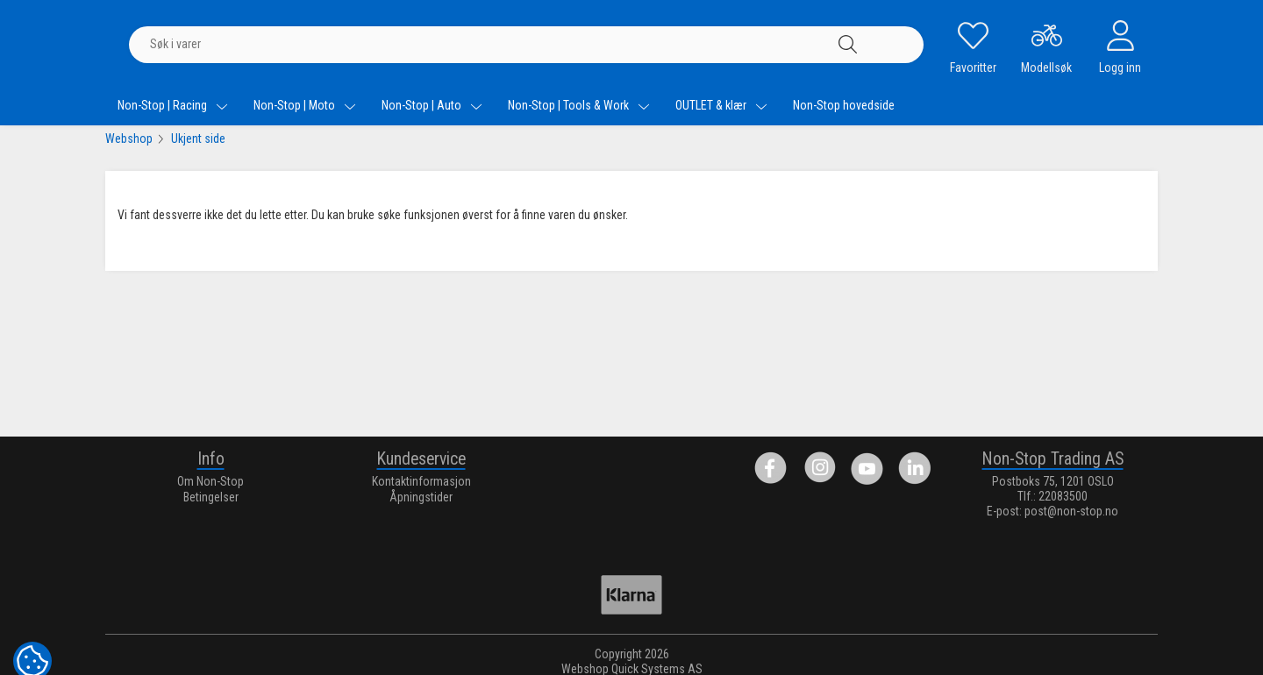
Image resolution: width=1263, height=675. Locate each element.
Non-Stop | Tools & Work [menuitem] (579, 105)
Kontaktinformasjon (421, 481)
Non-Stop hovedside (844, 105)
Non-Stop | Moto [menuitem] (304, 105)
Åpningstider (421, 497)
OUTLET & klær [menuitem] (721, 105)
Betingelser (211, 497)
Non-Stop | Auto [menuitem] (432, 105)
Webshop (129, 138)
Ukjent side (198, 138)
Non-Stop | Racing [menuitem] (173, 105)
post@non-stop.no (1071, 511)
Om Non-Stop (210, 481)
